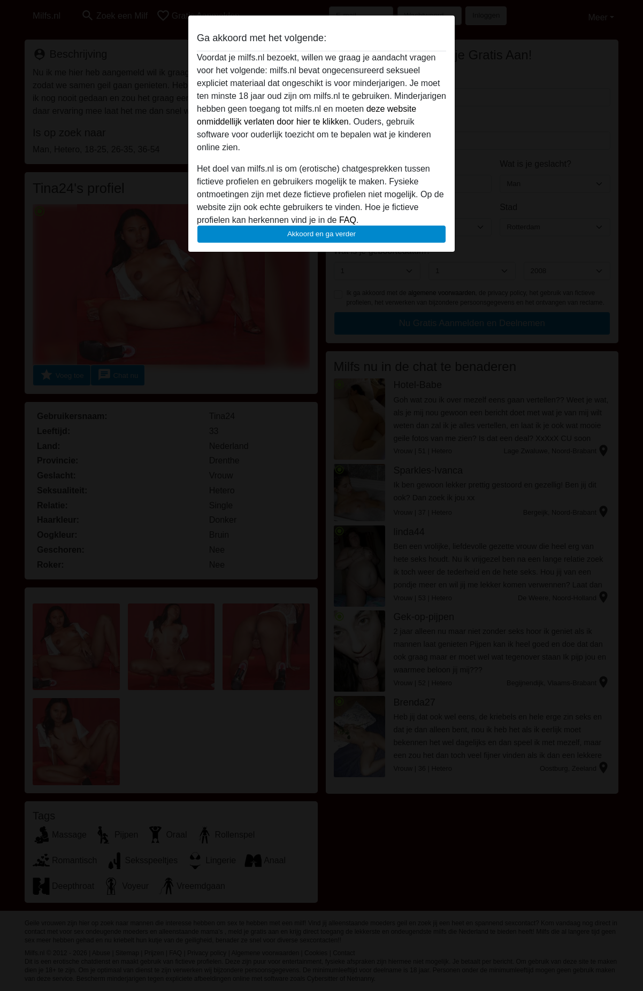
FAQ (347, 219)
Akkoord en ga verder (321, 234)
